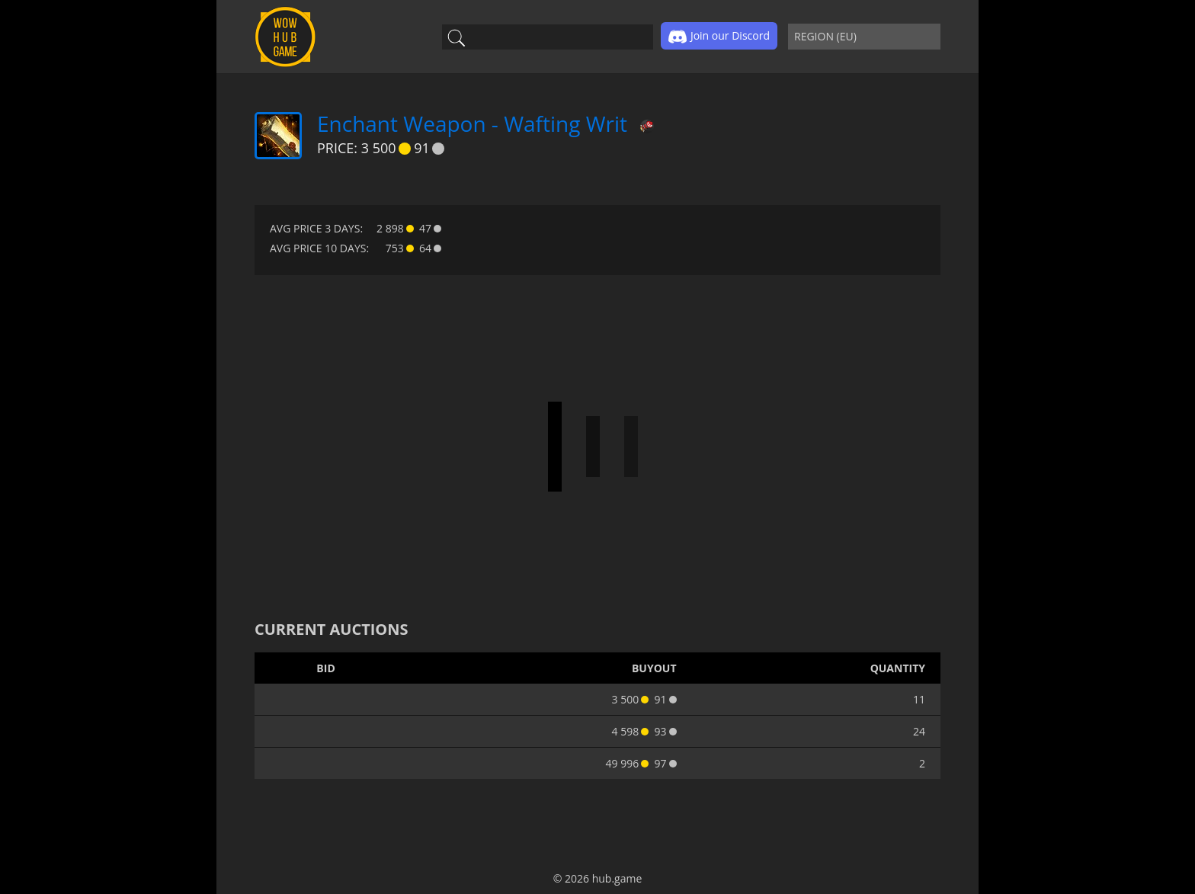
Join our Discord (719, 36)
